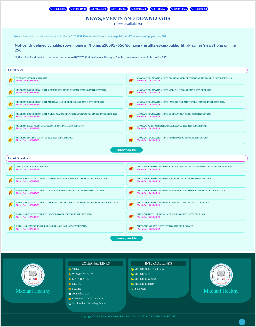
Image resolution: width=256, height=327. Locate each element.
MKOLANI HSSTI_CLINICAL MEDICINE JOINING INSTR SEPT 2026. (50, 126)
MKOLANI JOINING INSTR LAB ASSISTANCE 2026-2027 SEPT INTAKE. (51, 226)
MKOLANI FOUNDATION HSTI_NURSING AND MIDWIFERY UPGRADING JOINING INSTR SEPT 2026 (66, 114)
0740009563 (199, 9)
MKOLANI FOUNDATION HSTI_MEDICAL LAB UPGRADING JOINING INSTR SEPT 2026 (60, 102)
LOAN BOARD (80, 278)
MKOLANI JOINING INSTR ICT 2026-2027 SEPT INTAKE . (44, 138)
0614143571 (159, 9)
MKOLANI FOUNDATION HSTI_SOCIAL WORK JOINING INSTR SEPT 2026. (54, 214)
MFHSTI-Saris (142, 274)
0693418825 (179, 9)
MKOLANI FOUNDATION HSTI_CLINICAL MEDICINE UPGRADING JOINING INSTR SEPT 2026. (184, 78)
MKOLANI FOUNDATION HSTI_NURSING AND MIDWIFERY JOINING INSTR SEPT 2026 (181, 190)
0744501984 (78, 9)
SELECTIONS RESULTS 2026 (166, 3)
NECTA (76, 283)
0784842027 (118, 9)
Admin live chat (80, 293)
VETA (75, 269)
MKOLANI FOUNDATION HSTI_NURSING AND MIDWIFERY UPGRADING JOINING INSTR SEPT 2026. (67, 202)
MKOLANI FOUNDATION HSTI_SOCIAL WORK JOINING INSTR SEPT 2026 (173, 114)
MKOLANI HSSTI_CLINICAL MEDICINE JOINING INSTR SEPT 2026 (171, 214)
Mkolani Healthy (33, 291)
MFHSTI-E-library (144, 283)
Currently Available (127, 149)
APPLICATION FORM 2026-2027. (32, 166)
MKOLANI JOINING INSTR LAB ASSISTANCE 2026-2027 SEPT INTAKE (171, 126)
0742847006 (58, 9)
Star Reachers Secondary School (89, 303)
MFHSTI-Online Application (150, 269)
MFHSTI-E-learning (145, 278)
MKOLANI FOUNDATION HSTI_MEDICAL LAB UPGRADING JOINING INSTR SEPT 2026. (60, 190)
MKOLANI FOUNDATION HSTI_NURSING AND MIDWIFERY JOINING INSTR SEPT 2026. (180, 102)
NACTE (76, 288)
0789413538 (138, 9)
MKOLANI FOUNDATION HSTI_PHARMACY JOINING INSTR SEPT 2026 (173, 202)
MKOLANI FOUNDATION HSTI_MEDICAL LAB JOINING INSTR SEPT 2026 (174, 178)
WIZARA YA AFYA (83, 274)
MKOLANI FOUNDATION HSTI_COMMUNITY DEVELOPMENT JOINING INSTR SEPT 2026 (61, 90)
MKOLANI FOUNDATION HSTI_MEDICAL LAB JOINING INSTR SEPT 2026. (173, 90)
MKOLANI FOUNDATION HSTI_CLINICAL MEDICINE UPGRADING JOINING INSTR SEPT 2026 (184, 166)
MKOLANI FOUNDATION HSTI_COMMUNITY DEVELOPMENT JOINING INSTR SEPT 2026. (61, 178)
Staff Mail (140, 288)
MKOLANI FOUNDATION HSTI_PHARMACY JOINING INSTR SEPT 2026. (172, 138)
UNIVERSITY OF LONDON (87, 298)
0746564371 (98, 9)
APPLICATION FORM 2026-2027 (31, 78)
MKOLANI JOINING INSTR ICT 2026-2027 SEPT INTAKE (165, 226)
